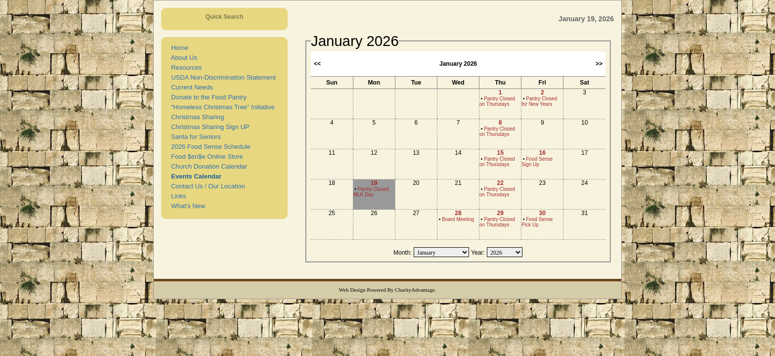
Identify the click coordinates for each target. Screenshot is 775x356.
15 (500, 152)
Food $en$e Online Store (205, 156)
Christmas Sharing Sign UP (208, 127)
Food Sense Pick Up (537, 222)
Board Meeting (458, 219)
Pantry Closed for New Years (539, 101)
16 (542, 152)
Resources (185, 67)
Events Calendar (194, 176)
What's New (186, 206)
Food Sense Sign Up (537, 161)
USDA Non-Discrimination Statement (222, 77)
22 (500, 182)
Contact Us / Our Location (206, 186)
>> (599, 63)
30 (542, 213)
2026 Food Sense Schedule (209, 146)
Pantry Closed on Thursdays (497, 101)
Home (178, 47)
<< (317, 63)
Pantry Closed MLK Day (371, 191)
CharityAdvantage (415, 290)
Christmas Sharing (196, 117)
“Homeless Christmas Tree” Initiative (221, 107)
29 (500, 213)
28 (458, 213)
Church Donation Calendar (207, 166)
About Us (182, 57)
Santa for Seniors (194, 136)
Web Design (352, 290)
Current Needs (190, 87)
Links (177, 196)
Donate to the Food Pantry (207, 97)
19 (374, 182)
